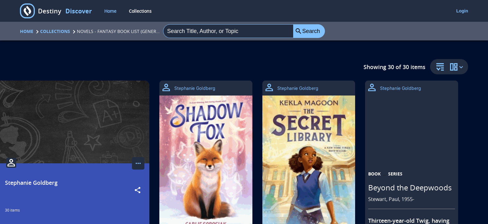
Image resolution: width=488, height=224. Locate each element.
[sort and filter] (438, 67)
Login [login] (462, 10)
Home (26, 31)
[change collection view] (457, 67)
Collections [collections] (140, 11)
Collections (55, 31)
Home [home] (110, 11)
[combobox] (228, 31)
